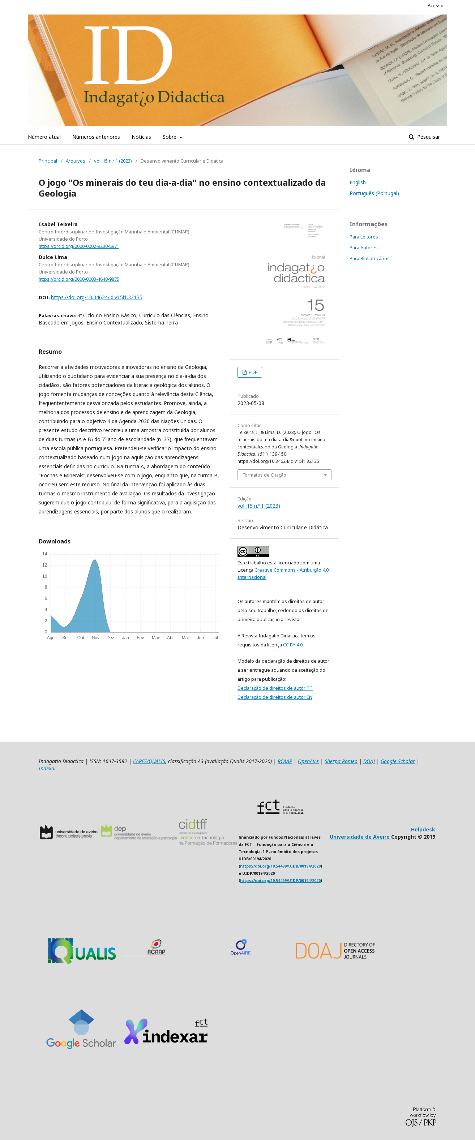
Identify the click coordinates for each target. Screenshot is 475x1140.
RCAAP (285, 761)
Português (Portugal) (374, 193)
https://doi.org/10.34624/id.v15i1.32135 (96, 297)
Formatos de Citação (264, 475)
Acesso (436, 5)
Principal (48, 161)
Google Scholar (398, 761)
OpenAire (308, 761)
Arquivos (75, 161)
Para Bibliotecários (370, 258)
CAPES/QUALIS (149, 761)
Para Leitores (364, 236)
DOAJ (369, 761)
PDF (252, 372)
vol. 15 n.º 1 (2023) (113, 161)
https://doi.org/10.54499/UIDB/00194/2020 (280, 866)
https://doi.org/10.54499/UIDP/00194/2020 (280, 880)
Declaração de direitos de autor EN (275, 697)
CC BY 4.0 (293, 644)
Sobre (170, 136)
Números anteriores (96, 136)
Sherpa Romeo (341, 761)
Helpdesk (423, 829)
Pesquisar (428, 136)
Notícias (141, 136)
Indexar (47, 768)
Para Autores (364, 247)
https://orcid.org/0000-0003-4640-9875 (79, 279)
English (358, 182)
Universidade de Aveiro (360, 836)
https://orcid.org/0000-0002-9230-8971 (79, 246)
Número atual (44, 136)
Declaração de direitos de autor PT (275, 688)
